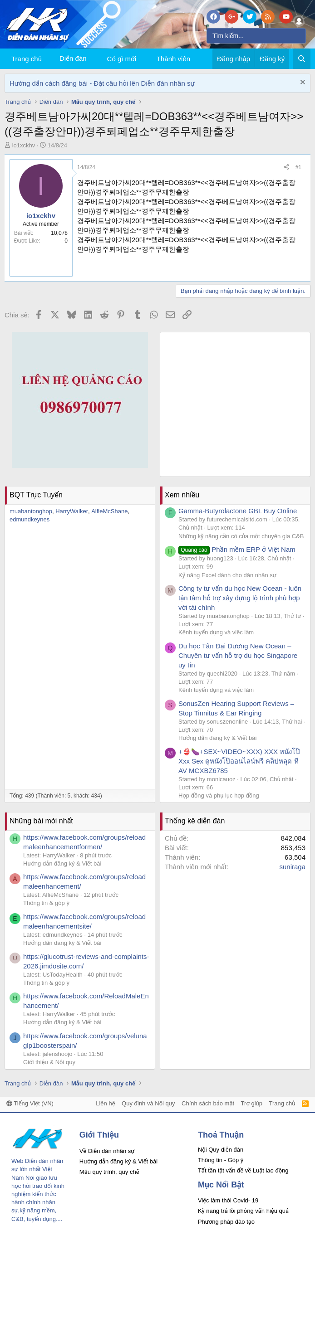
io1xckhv (23, 145)
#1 (298, 167)
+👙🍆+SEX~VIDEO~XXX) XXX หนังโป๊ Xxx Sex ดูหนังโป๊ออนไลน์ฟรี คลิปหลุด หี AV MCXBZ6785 (239, 761)
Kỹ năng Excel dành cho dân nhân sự (227, 575)
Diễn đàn (73, 58)
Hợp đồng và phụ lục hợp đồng (218, 795)
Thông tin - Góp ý (220, 1160)
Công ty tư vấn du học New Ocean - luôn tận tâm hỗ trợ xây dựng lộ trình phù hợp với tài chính (239, 597)
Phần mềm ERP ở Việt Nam (236, 549)
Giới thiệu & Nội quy (49, 1062)
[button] (143, 59)
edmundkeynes (29, 519)
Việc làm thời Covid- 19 (228, 1200)
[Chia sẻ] (286, 167)
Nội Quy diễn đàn (220, 1149)
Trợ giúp (251, 1103)
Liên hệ (105, 1103)
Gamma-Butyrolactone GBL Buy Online (237, 511)
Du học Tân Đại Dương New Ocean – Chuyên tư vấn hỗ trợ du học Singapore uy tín (237, 655)
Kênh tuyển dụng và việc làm (216, 632)
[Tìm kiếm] (256, 36)
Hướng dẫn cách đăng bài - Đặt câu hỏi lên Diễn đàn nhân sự (102, 83)
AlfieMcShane (109, 511)
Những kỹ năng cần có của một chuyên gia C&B (241, 536)
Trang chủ (26, 59)
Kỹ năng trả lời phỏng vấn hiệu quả (243, 1210)
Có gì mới (121, 59)
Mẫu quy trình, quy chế (109, 1171)
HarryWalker (71, 511)
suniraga (292, 867)
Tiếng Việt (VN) (30, 1103)
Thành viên (173, 59)
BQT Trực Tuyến (36, 495)
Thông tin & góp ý (46, 903)
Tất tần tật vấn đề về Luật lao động (243, 1170)
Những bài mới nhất (41, 821)
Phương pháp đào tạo (226, 1221)
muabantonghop (31, 511)
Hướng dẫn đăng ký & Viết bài (217, 738)
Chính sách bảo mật (208, 1103)
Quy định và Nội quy (148, 1103)
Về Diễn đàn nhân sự (107, 1151)
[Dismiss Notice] (301, 83)
